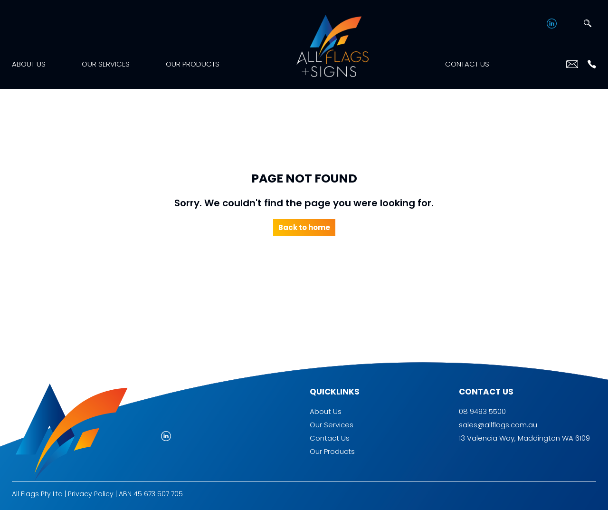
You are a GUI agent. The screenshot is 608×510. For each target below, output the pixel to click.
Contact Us (467, 64)
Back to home (304, 227)
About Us (29, 64)
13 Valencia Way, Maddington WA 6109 (524, 438)
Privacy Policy (91, 494)
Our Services (106, 64)
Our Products (192, 64)
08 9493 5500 (482, 411)
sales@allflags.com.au (498, 425)
